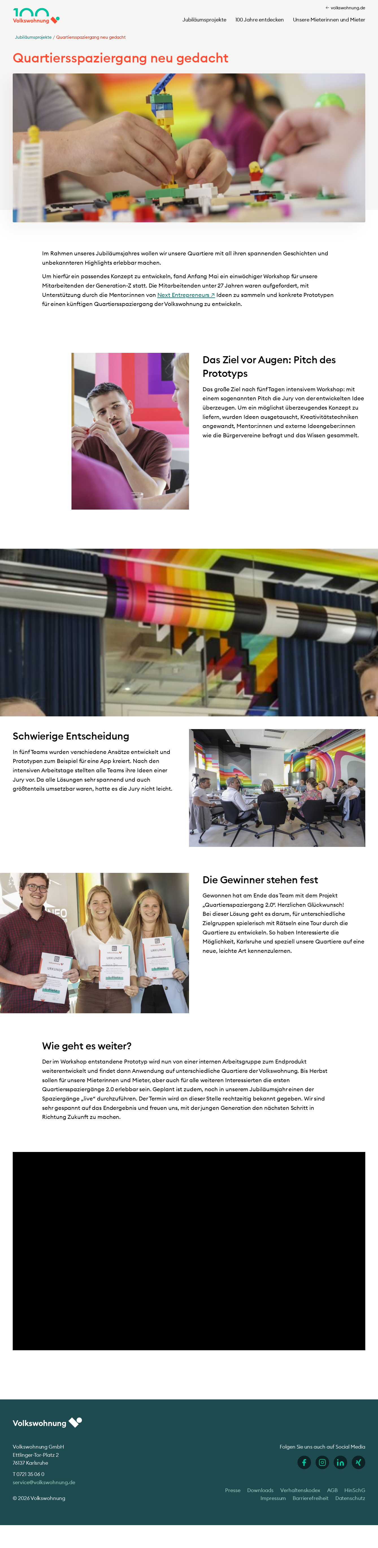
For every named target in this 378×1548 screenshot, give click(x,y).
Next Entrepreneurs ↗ (186, 294)
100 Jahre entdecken (259, 19)
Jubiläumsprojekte (204, 19)
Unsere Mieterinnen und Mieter (329, 19)
